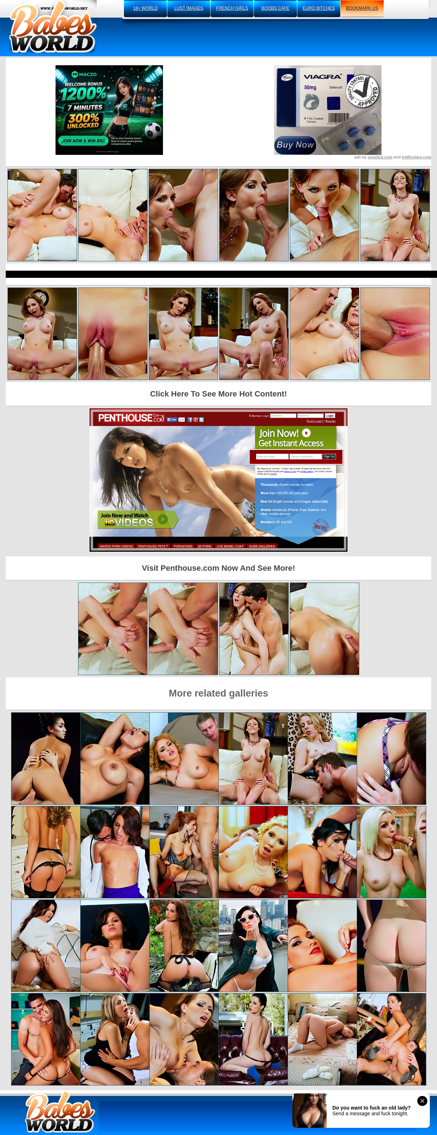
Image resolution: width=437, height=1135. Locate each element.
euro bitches (319, 8)
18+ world (145, 8)
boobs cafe (275, 8)
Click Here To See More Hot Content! (218, 393)
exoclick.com (380, 157)
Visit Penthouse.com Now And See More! (218, 568)
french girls (232, 8)
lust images (188, 8)
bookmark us (362, 8)
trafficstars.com (416, 157)
